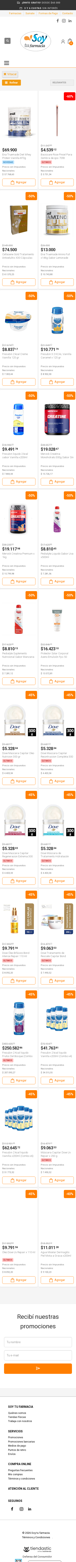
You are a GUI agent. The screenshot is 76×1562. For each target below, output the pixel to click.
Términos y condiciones (21, 1478)
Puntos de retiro (17, 1450)
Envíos (12, 1454)
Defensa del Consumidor (37, 1556)
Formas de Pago (48, 13)
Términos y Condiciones (36, 1537)
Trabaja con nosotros (20, 1421)
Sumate (30, 13)
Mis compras (15, 1474)
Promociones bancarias (21, 1441)
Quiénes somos (17, 1413)
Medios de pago (17, 1445)
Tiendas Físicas (17, 1417)
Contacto (67, 13)
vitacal (9, 74)
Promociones (15, 1437)
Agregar (18, 182)
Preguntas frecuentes (20, 1470)
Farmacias (15, 13)
